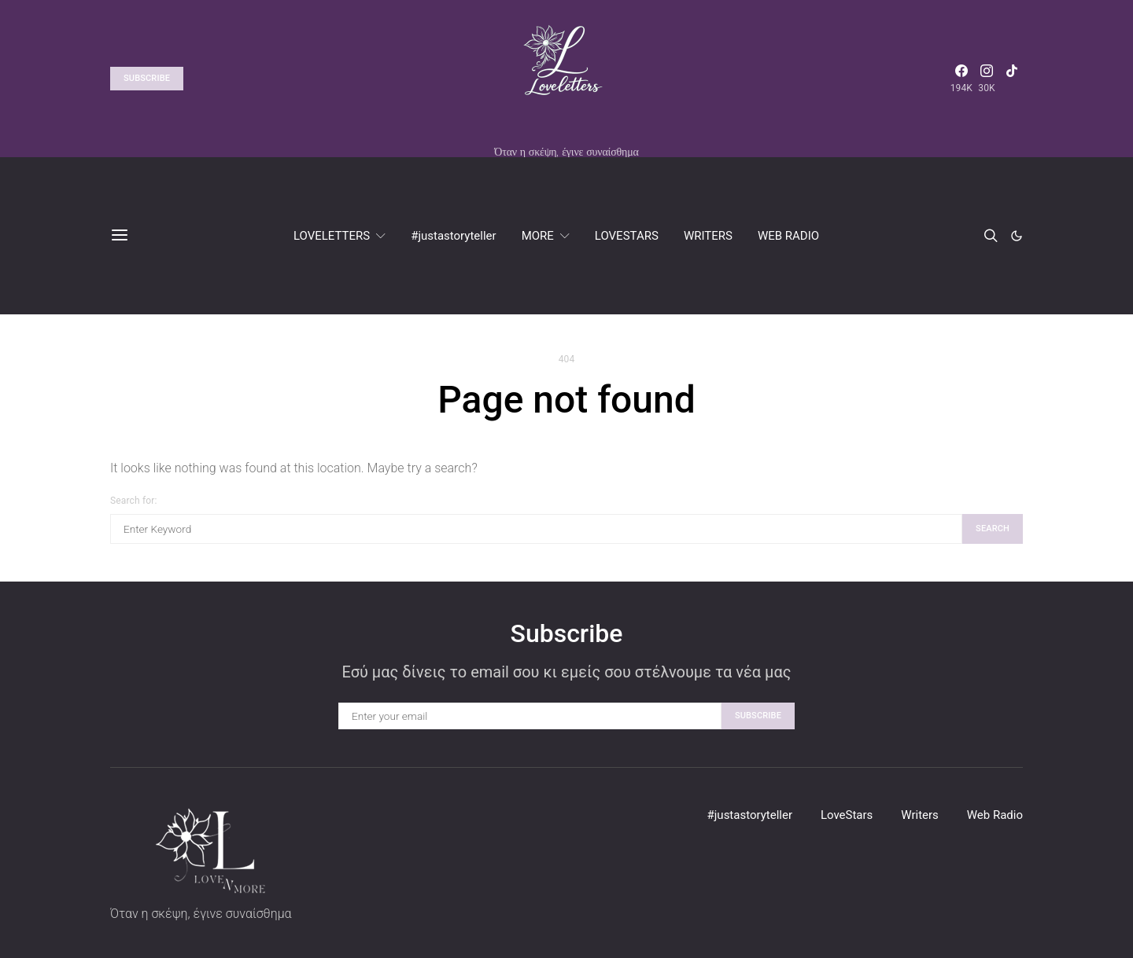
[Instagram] (987, 78)
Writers (920, 815)
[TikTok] (1012, 78)
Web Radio (995, 815)
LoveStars (847, 815)
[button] (1016, 235)
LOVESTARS (627, 236)
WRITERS (708, 236)
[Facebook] (961, 78)
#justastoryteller (453, 236)
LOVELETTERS (331, 236)
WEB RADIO (788, 236)
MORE (538, 236)
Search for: (133, 500)
